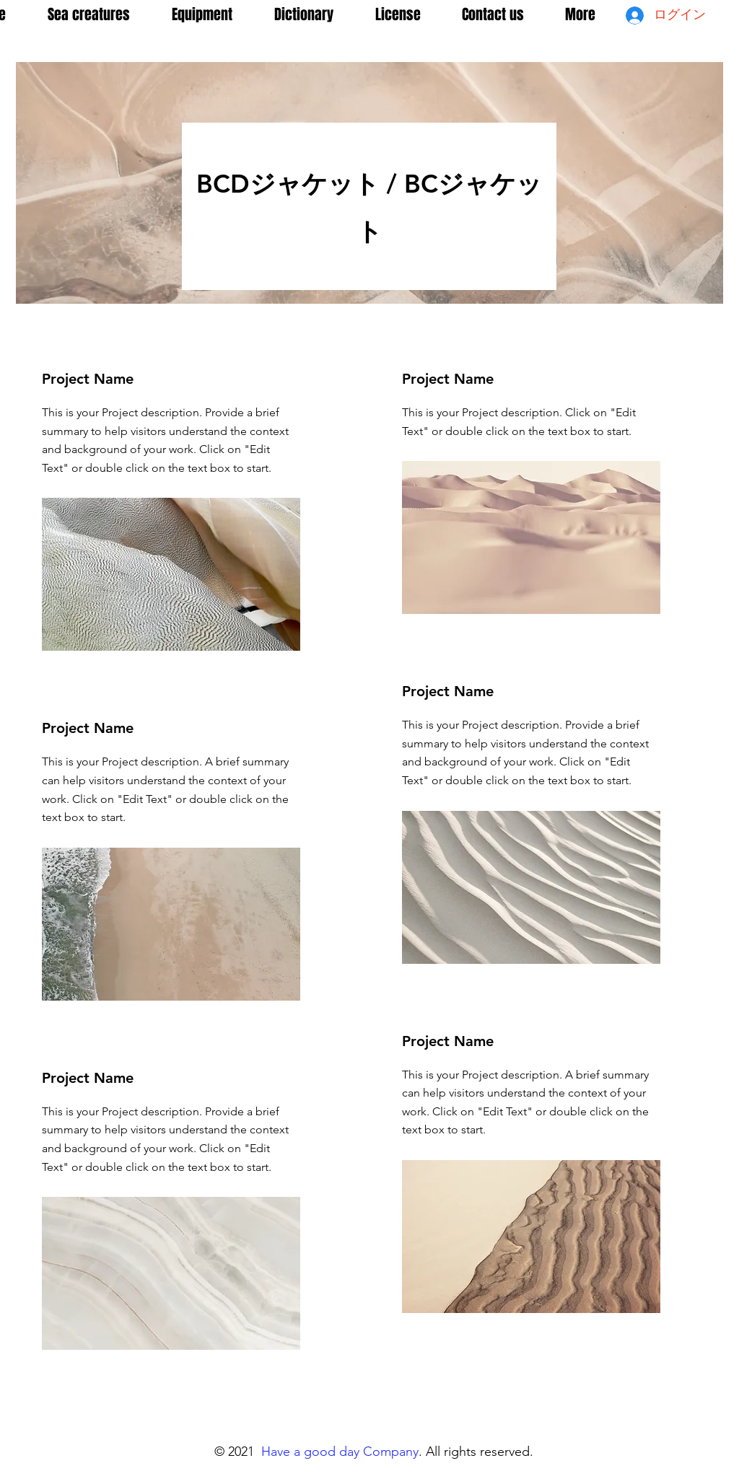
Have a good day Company (340, 1451)
